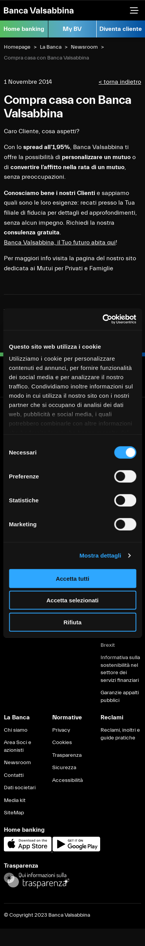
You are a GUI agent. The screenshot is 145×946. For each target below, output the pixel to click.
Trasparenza (67, 755)
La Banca (50, 47)
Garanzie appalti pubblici (120, 697)
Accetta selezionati (72, 600)
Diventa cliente (120, 28)
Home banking (23, 28)
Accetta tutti (72, 578)
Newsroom (84, 47)
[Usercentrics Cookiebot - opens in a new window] (103, 319)
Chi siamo (15, 730)
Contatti (14, 775)
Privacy (61, 730)
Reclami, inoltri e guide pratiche (120, 734)
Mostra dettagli (100, 555)
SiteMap (14, 813)
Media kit (15, 800)
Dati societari (20, 788)
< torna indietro (120, 81)
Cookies (62, 742)
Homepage (17, 47)
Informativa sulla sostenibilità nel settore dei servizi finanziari (120, 668)
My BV (72, 28)
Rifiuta (72, 622)
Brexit (108, 645)
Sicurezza (64, 768)
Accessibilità (67, 780)
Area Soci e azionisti (17, 746)
